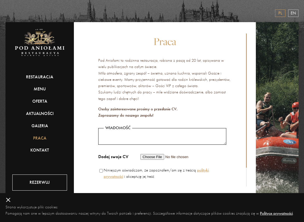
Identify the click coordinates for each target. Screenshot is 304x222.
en (293, 13)
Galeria (39, 126)
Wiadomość (118, 128)
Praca (40, 138)
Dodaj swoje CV (113, 156)
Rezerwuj (40, 182)
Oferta (39, 101)
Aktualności (40, 113)
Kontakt (39, 150)
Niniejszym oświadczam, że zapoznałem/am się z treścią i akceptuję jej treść (156, 173)
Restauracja (39, 77)
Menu (40, 89)
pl (280, 13)
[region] (165, 110)
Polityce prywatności (276, 213)
